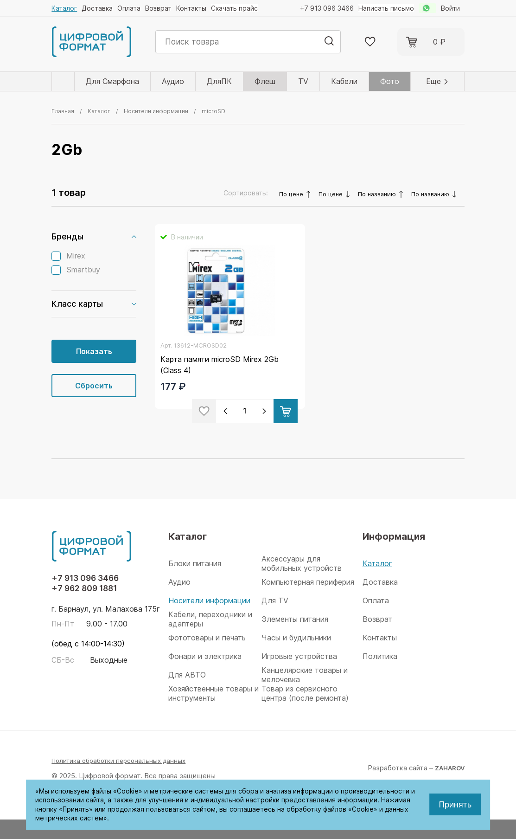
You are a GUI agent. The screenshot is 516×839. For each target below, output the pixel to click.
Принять (455, 804)
